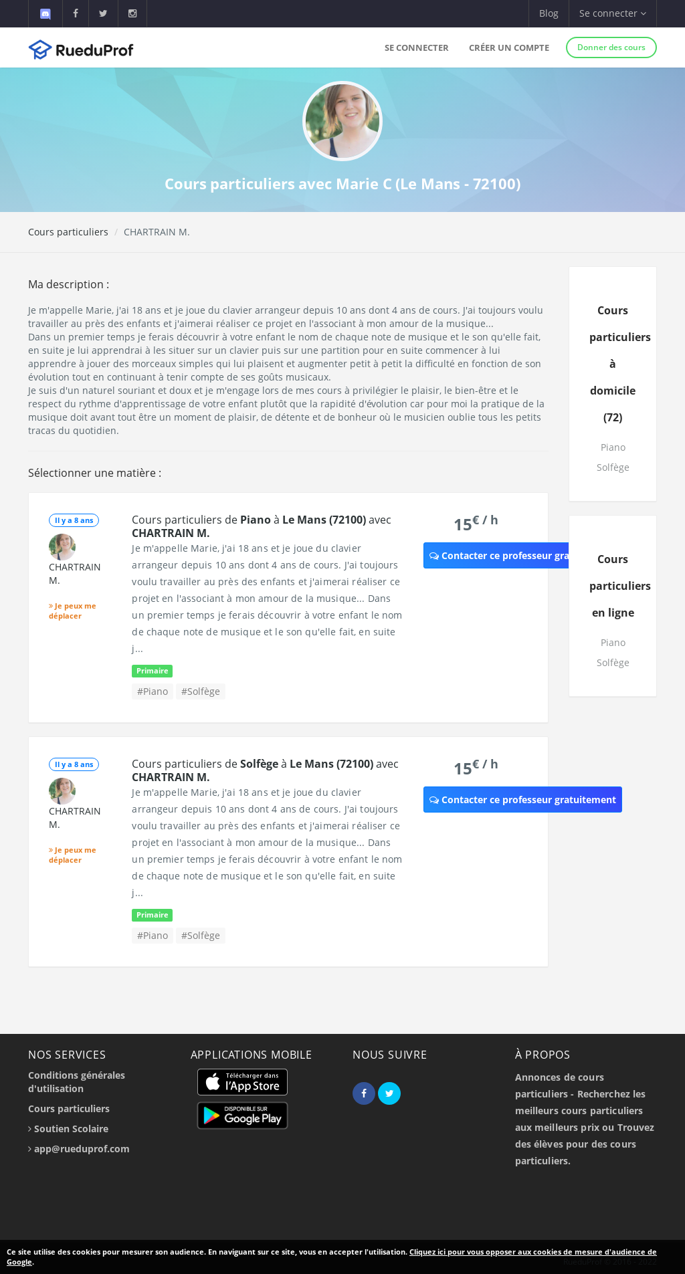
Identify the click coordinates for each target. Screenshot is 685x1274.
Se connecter (417, 47)
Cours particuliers (68, 231)
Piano (613, 447)
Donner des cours (611, 47)
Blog (549, 13)
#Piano (152, 691)
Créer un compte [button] (509, 47)
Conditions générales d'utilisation (76, 1082)
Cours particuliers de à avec (261, 526)
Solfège (613, 467)
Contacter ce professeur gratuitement (522, 555)
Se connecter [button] (612, 13)
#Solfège (200, 691)
